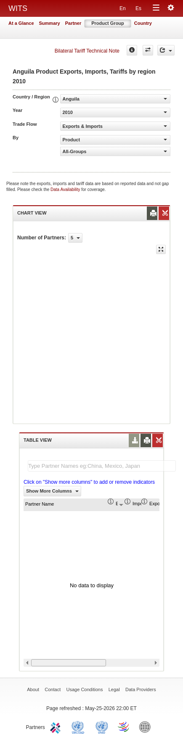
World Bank (146, 726)
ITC (56, 726)
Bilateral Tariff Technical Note (87, 51)
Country (143, 23)
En (122, 8)
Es (138, 8)
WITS (17, 8)
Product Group (107, 23)
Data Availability (65, 189)
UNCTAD (79, 726)
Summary (49, 23)
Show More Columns (52, 490)
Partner (73, 23)
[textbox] (102, 466)
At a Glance (21, 23)
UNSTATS (101, 726)
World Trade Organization (124, 726)
